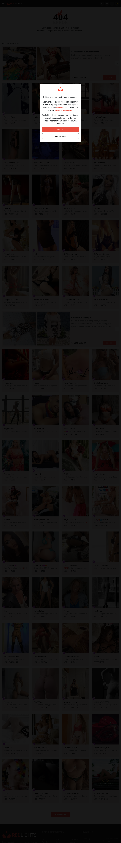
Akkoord (60, 130)
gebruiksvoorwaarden (63, 110)
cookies (59, 107)
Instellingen (60, 136)
